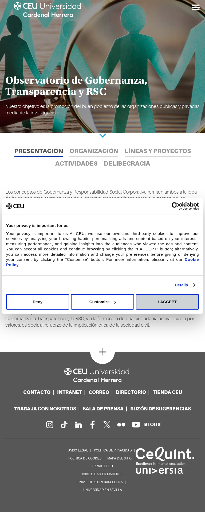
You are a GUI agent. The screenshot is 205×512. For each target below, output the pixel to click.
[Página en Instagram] (49, 425)
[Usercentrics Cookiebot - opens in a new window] (175, 206)
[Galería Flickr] (121, 425)
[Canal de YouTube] (136, 425)
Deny (37, 301)
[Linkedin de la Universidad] (78, 425)
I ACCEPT (167, 301)
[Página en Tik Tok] (64, 425)
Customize (102, 301)
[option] (102, 66)
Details (181, 285)
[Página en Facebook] (92, 425)
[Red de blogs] (152, 424)
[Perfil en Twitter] (107, 425)
